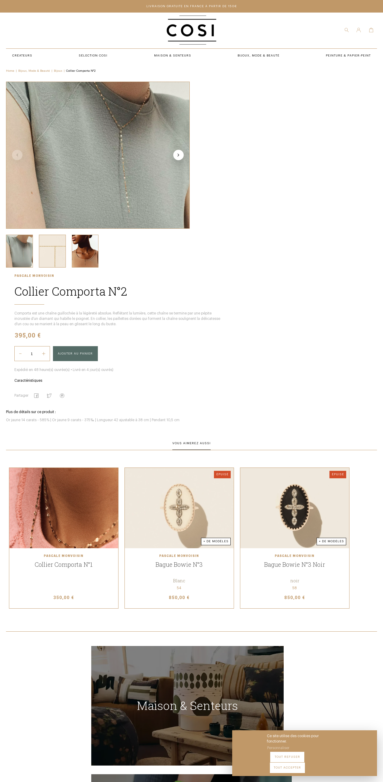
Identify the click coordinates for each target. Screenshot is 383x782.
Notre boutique (197, 683)
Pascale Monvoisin (202, 84)
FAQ (186, 699)
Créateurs (112, 683)
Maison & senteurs (120, 691)
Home (10, 72)
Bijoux (58, 72)
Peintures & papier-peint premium (215, 674)
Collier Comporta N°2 (81, 72)
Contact (190, 691)
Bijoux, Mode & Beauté (34, 72)
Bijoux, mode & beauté (123, 699)
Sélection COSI (116, 674)
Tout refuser (320, 763)
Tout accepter (356, 763)
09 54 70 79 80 (52, 723)
